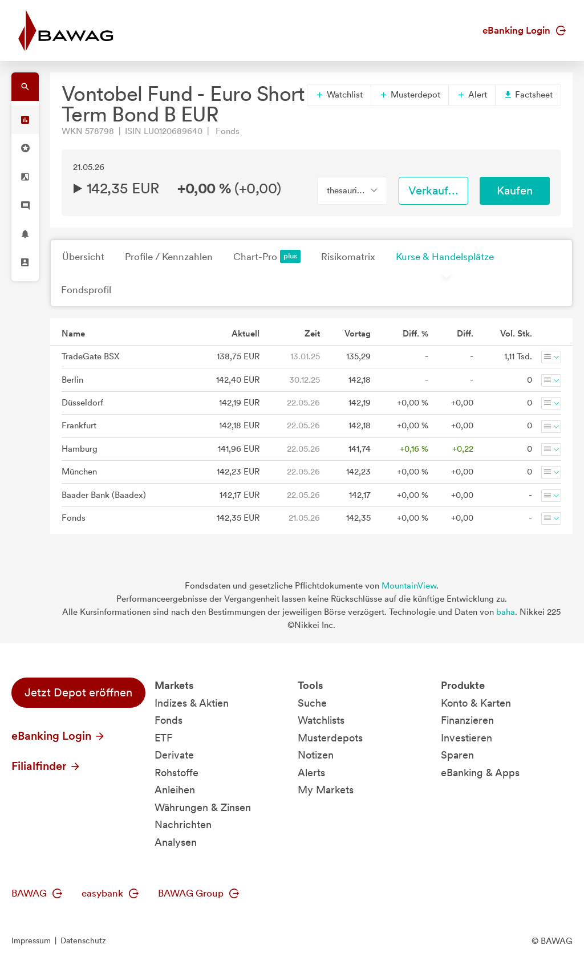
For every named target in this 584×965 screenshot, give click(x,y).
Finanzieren (467, 720)
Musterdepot (409, 95)
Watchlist (339, 95)
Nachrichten (183, 824)
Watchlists (321, 720)
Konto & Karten (476, 703)
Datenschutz (83, 940)
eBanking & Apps (480, 773)
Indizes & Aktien (192, 703)
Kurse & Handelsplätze (445, 256)
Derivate (174, 755)
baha (505, 612)
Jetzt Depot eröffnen (78, 692)
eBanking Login (524, 30)
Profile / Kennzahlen (169, 256)
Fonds (168, 720)
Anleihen (175, 790)
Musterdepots (330, 738)
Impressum (31, 940)
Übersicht (83, 256)
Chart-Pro (267, 256)
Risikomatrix (348, 256)
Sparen (457, 755)
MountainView (409, 586)
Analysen (176, 842)
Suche (312, 703)
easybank (110, 893)
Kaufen (515, 190)
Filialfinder (46, 766)
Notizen (316, 755)
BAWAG (36, 893)
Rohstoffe (176, 773)
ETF (163, 738)
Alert (472, 95)
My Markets (326, 790)
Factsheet (528, 95)
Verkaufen (434, 190)
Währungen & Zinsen (203, 807)
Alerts (311, 773)
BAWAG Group (198, 893)
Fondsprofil (86, 289)
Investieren (466, 738)
